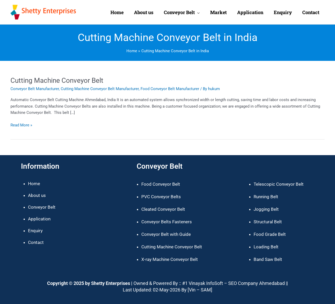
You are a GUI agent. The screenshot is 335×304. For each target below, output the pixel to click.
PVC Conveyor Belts (161, 196)
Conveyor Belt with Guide (166, 234)
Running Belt (266, 196)
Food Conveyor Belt (160, 184)
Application (39, 218)
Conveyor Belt (41, 207)
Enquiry (35, 230)
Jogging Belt (266, 209)
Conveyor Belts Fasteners (166, 221)
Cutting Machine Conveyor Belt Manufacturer (100, 88)
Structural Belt (268, 221)
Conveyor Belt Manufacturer (34, 88)
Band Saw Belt (268, 259)
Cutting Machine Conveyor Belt (56, 80)
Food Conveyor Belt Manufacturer (170, 88)
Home (34, 183)
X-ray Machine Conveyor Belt (169, 259)
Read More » (21, 124)
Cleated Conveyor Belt (163, 209)
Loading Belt (266, 246)
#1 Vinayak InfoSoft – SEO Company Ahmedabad (233, 283)
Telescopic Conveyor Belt (279, 184)
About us (37, 195)
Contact (36, 242)
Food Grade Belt (270, 234)
